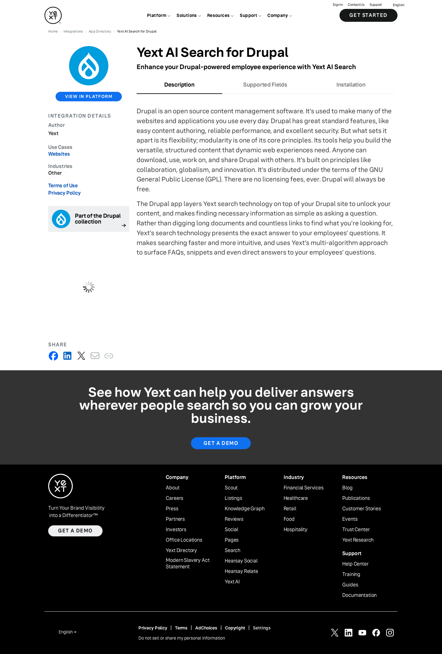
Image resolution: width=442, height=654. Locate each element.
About (172, 488)
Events (349, 519)
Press (172, 509)
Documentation (359, 595)
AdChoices (206, 628)
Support (376, 4)
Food (289, 519)
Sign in (338, 4)
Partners (175, 519)
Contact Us (356, 4)
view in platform (88, 96)
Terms (181, 628)
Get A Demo (221, 443)
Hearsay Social (241, 561)
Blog (347, 488)
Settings (262, 628)
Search (232, 550)
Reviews (234, 519)
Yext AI (232, 582)
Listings (233, 498)
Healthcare (296, 498)
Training (351, 574)
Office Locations (184, 540)
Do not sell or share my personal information (181, 638)
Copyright (235, 628)
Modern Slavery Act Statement (187, 563)
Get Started (368, 15)
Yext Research (358, 540)
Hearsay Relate (241, 571)
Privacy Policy (64, 193)
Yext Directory (181, 550)
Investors (176, 530)
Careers (174, 498)
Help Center (355, 564)
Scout (231, 488)
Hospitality (296, 530)
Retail (290, 509)
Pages (231, 540)
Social (231, 530)
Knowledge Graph (245, 509)
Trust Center (356, 530)
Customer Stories (361, 509)
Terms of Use (63, 185)
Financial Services (304, 488)
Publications (356, 498)
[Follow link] (88, 219)
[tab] (180, 86)
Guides (350, 585)
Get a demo (75, 530)
